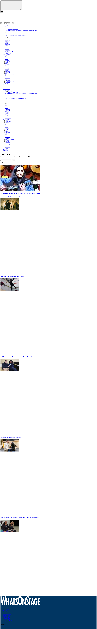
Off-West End (8, 30)
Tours (33, 30)
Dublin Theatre (6, 610)
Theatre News (8, 56)
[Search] (5, 22)
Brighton (7, 41)
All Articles (7, 55)
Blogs (6, 62)
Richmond (13, 30)
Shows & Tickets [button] (7, 25)
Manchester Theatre (7, 619)
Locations (7, 26)
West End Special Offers (13, 29)
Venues (35, 30)
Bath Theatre (5, 613)
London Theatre (6, 609)
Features (7, 60)
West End (12, 27)
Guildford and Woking (9, 74)
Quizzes (7, 63)
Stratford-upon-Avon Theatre (8, 620)
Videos (6, 59)
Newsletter (5, 84)
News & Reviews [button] (7, 54)
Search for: (2, 158)
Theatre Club (5, 83)
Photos (6, 65)
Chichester (7, 44)
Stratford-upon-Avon (9, 51)
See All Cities (8, 53)
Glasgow (7, 46)
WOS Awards (5, 85)
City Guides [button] (6, 66)
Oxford (6, 79)
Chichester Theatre (6, 615)
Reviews (7, 57)
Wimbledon (18, 30)
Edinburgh (7, 45)
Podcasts (7, 64)
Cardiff (6, 43)
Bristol (6, 42)
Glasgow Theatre (6, 611)
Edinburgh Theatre (6, 616)
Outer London (29, 30)
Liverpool (7, 49)
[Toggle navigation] (1, 11)
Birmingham (7, 40)
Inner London (23, 30)
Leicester (7, 47)
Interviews (7, 61)
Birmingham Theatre (7, 614)
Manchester (7, 50)
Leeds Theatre (6, 617)
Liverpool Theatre (6, 618)
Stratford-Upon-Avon (9, 81)
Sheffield (7, 52)
